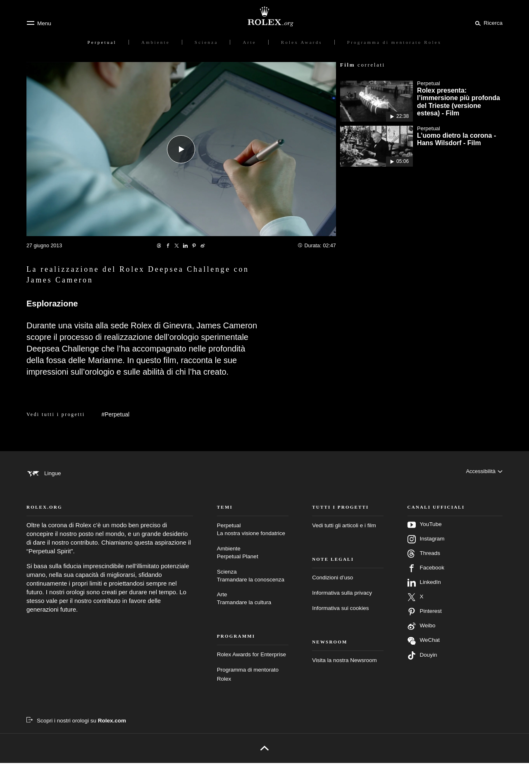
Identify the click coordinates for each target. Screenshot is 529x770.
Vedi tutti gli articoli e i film (344, 532)
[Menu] (38, 23)
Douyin (422, 662)
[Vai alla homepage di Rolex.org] (264, 16)
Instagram (426, 546)
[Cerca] (487, 22)
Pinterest (424, 619)
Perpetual (252, 537)
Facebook (425, 575)
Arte (252, 606)
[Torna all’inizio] (264, 755)
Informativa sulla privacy (342, 600)
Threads (424, 561)
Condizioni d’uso (332, 584)
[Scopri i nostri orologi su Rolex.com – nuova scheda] (76, 728)
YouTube (424, 532)
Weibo (421, 633)
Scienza (252, 583)
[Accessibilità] (484, 473)
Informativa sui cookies (340, 615)
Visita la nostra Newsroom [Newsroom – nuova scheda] (344, 667)
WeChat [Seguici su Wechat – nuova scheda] (423, 647)
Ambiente (252, 560)
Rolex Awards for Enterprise (251, 661)
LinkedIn (424, 590)
